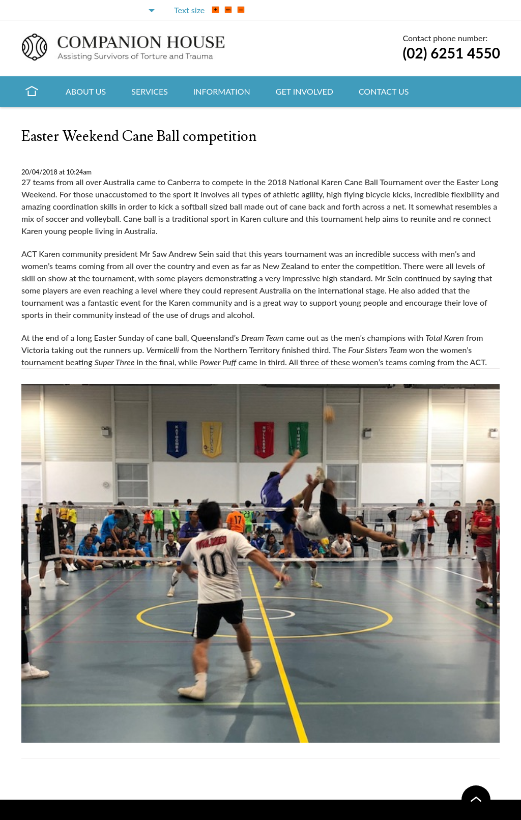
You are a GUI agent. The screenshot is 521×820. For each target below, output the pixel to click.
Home (31, 90)
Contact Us (384, 91)
